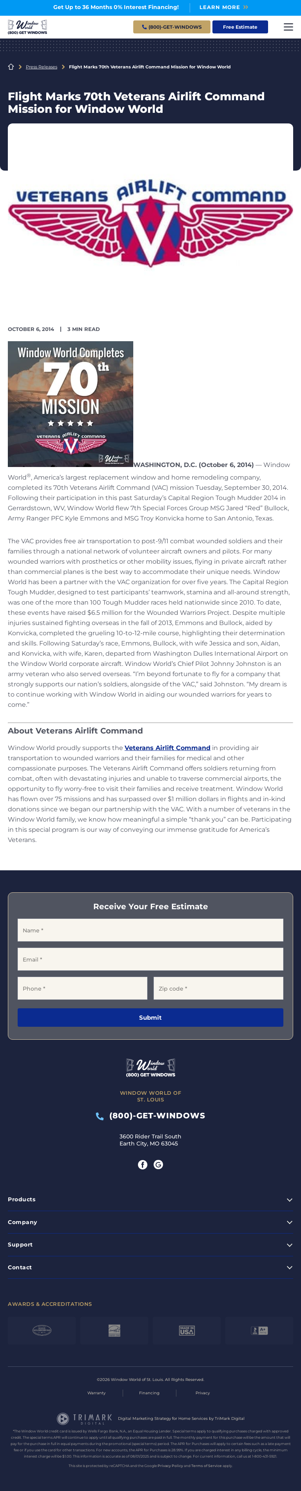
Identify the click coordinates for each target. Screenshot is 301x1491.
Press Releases (41, 67)
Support (20, 1244)
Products (21, 1199)
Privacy (203, 1392)
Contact (20, 1267)
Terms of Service (206, 1465)
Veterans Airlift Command (167, 748)
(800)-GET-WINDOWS (150, 1115)
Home (11, 67)
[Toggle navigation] (288, 27)
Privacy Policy (170, 1465)
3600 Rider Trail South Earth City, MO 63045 (150, 1140)
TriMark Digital (230, 1418)
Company (22, 1222)
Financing (149, 1392)
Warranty (96, 1392)
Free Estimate (240, 27)
